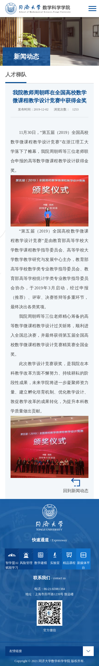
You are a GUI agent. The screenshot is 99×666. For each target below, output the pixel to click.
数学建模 (40, 558)
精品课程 (69, 558)
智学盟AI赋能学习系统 (12, 560)
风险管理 (26, 558)
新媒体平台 (83, 560)
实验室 (55, 558)
